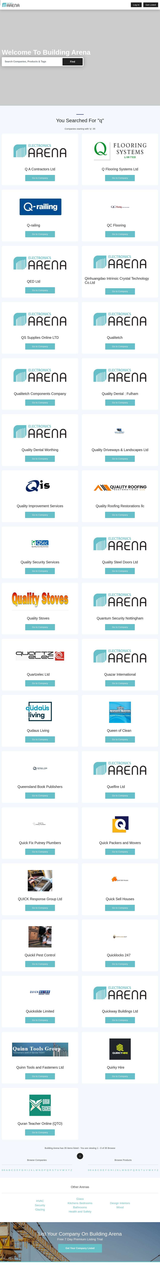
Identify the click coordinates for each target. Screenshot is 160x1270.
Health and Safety (80, 1211)
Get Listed (151, 5)
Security (40, 1205)
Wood (120, 1207)
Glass (80, 1198)
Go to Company (40, 178)
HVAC (40, 1201)
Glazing (40, 1209)
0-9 (3, 1170)
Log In (136, 5)
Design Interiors (120, 1203)
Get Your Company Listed (80, 1248)
